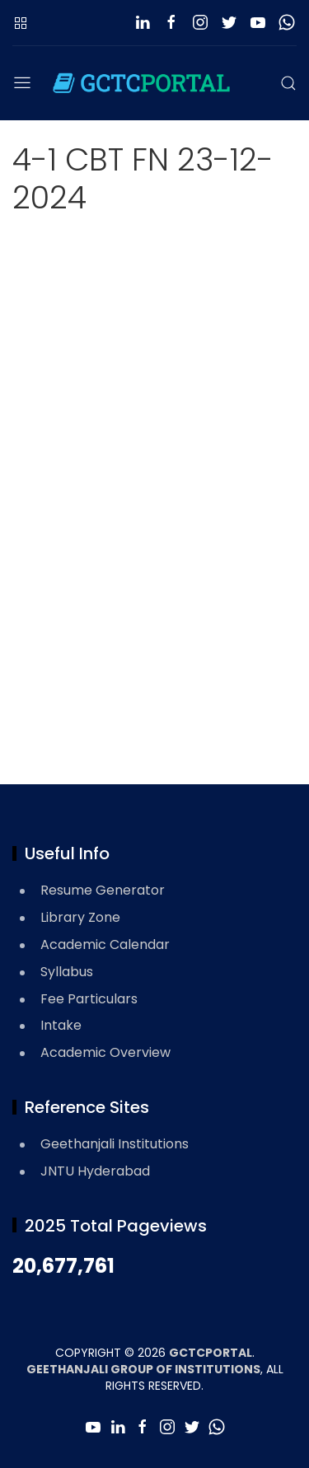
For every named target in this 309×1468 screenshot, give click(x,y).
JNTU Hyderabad (95, 1171)
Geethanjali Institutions (114, 1143)
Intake (61, 1025)
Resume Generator (102, 890)
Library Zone (80, 917)
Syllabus (66, 971)
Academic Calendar (105, 944)
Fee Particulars (89, 998)
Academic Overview (105, 1052)
